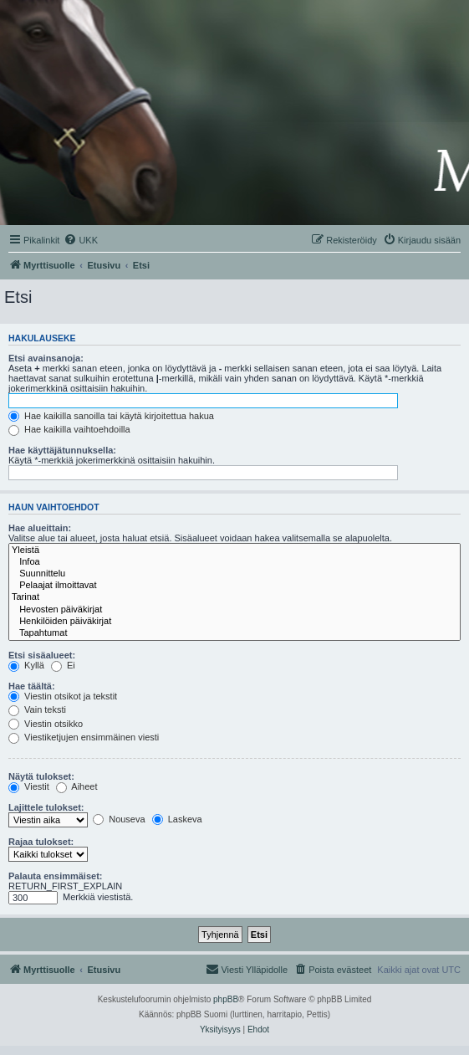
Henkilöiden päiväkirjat (234, 621)
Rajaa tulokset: (41, 842)
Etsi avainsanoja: (46, 358)
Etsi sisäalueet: (41, 655)
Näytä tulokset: (41, 776)
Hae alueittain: (39, 528)
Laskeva (177, 819)
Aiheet (77, 786)
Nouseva (119, 819)
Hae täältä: (31, 686)
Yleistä (234, 550)
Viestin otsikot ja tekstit (62, 696)
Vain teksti (37, 709)
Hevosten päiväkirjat (234, 610)
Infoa (234, 562)
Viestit (28, 786)
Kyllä (26, 665)
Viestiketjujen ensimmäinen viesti (83, 737)
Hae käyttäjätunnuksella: (62, 450)
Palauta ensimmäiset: (55, 876)
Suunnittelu (234, 574)
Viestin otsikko (45, 724)
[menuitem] (81, 240)
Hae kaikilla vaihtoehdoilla (69, 429)
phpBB (225, 999)
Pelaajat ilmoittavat (234, 586)
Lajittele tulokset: (46, 807)
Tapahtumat (234, 633)
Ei (63, 665)
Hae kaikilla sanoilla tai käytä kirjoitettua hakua (111, 416)
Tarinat (234, 597)
